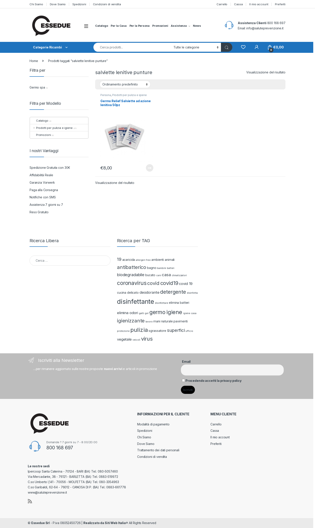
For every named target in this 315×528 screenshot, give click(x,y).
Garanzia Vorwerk (42, 182)
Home (34, 61)
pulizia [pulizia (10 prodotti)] (139, 329)
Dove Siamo (58, 4)
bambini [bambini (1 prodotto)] (161, 268)
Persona (105, 95)
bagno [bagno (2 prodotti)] (151, 268)
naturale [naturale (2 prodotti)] (167, 321)
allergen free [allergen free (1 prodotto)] (143, 260)
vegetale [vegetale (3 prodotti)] (124, 339)
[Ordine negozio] (125, 84)
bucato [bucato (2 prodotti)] (150, 275)
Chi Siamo (36, 4)
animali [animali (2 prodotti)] (170, 259)
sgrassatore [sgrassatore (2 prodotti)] (157, 330)
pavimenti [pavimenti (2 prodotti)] (180, 321)
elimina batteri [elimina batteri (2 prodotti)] (179, 302)
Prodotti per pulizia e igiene (129, 95)
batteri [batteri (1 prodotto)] (170, 268)
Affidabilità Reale (41, 175)
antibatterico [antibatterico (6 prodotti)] (131, 267)
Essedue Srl (40, 523)
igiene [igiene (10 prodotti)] (174, 312)
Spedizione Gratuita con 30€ (50, 167)
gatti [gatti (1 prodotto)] (141, 313)
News (197, 25)
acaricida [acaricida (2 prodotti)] (128, 259)
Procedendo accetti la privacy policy (214, 380)
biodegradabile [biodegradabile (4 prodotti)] (130, 274)
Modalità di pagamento (153, 424)
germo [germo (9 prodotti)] (157, 312)
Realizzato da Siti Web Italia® (105, 523)
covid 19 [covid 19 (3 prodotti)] (185, 283)
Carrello (222, 4)
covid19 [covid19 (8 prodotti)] (169, 283)
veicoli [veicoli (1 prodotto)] (136, 339)
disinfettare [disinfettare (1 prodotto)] (161, 303)
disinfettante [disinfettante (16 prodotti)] (135, 301)
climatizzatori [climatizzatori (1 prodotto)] (179, 275)
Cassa (238, 4)
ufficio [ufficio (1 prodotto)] (189, 331)
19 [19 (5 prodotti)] (119, 259)
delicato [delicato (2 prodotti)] (133, 292)
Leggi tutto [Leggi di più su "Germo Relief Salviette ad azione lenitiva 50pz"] (149, 168)
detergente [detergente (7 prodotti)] (173, 292)
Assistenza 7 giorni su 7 (46, 204)
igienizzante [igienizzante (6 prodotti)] (131, 321)
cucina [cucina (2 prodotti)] (121, 292)
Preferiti (280, 4)
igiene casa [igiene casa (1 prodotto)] (189, 313)
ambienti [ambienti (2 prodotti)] (157, 259)
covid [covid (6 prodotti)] (153, 283)
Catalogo (101, 25)
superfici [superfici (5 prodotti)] (176, 330)
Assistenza (179, 25)
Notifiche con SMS (43, 197)
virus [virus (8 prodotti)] (147, 339)
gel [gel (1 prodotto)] (147, 313)
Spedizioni (79, 4)
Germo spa (37, 87)
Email (186, 361)
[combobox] (132, 47)
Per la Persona (140, 25)
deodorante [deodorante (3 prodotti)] (149, 292)
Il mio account (258, 4)
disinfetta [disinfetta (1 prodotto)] (192, 293)
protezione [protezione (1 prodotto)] (123, 331)
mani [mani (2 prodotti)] (156, 321)
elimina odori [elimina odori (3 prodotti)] (127, 313)
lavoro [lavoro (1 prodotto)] (148, 321)
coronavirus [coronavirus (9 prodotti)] (131, 283)
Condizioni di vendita (107, 4)
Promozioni (160, 25)
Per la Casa (118, 25)
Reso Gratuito (39, 212)
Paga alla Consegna (44, 190)
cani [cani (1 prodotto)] (158, 275)
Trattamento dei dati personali (158, 450)
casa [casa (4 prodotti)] (166, 274)
